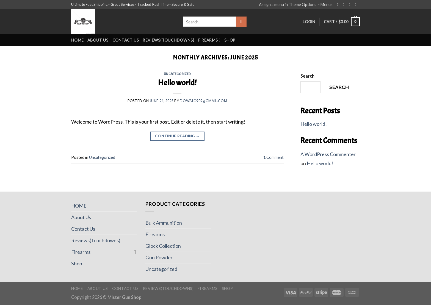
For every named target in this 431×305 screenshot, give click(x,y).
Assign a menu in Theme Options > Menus (296, 4)
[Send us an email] (357, 4)
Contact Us (125, 40)
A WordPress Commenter (328, 154)
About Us (97, 40)
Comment (273, 157)
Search (307, 75)
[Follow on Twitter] (351, 4)
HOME (77, 40)
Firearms (209, 40)
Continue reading (177, 136)
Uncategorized (177, 74)
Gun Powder (159, 257)
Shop (230, 40)
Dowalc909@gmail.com (203, 101)
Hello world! (177, 83)
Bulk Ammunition (163, 223)
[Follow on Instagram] (345, 4)
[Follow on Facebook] (339, 4)
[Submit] (241, 22)
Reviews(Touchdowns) (168, 40)
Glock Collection (163, 246)
